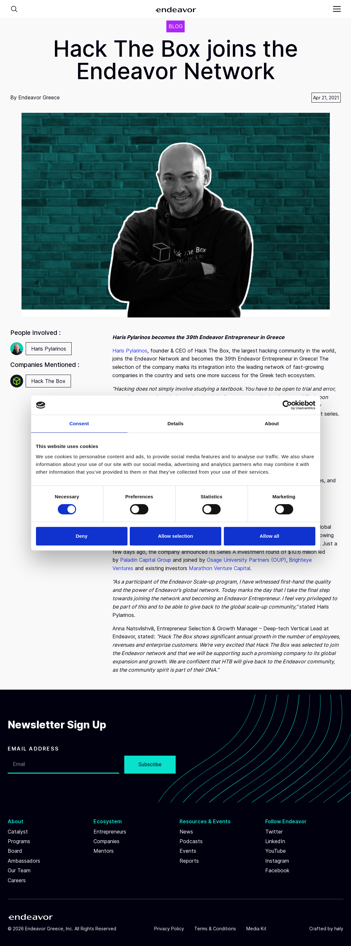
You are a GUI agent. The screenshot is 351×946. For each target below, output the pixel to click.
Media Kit (256, 928)
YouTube (275, 851)
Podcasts (191, 841)
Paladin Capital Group (145, 560)
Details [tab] (176, 423)
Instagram (277, 861)
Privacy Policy (169, 928)
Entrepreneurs (109, 831)
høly (338, 928)
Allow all (269, 536)
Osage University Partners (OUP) (246, 560)
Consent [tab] (79, 423)
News (186, 831)
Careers (17, 880)
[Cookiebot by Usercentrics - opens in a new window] (287, 405)
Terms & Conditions (215, 928)
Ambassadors (24, 861)
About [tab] (272, 423)
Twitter (274, 831)
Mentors (103, 851)
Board (15, 851)
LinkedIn (275, 841)
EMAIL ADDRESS (33, 748)
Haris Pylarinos (129, 350)
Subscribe (150, 764)
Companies (106, 841)
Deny (82, 536)
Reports (189, 861)
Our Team (19, 870)
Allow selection (175, 536)
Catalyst (18, 831)
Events (188, 851)
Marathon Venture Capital (219, 568)
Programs (19, 841)
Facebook (277, 870)
